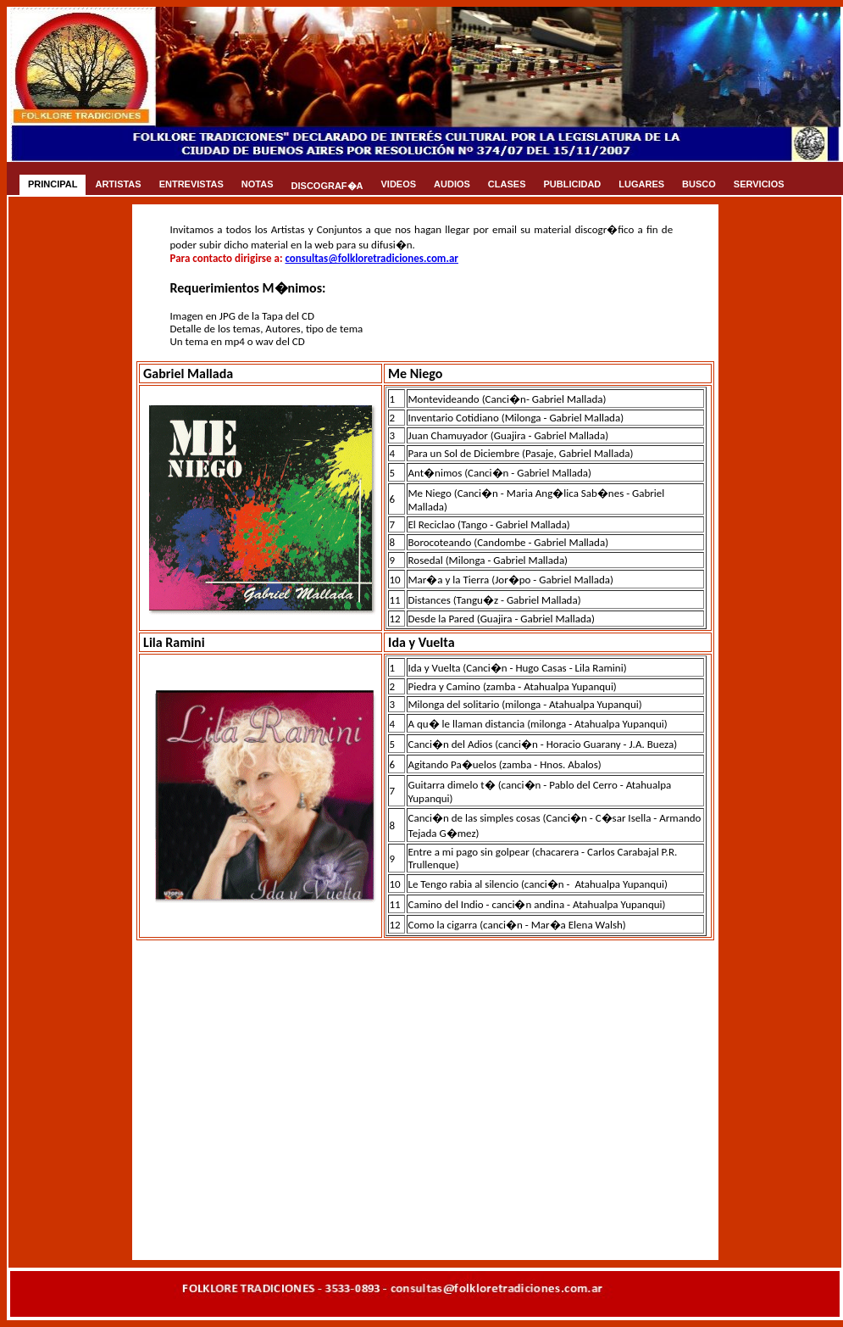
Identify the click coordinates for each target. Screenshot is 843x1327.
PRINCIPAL (52, 184)
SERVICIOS (759, 184)
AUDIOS (452, 184)
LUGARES (641, 184)
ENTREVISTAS (191, 184)
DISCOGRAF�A (327, 186)
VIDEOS (399, 184)
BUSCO (699, 184)
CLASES (507, 184)
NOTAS (257, 184)
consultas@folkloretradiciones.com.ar (371, 258)
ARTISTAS (118, 184)
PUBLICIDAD (572, 184)
